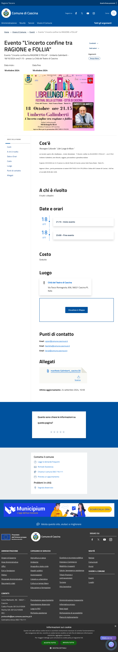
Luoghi (91, 582)
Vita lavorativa (65, 586)
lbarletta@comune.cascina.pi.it (57, 346)
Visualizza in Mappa (76, 310)
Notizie (91, 557)
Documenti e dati (8, 583)
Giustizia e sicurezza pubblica (71, 557)
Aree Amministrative (9, 562)
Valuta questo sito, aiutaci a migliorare (59, 524)
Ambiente (34, 562)
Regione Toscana (8, 3)
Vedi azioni (94, 48)
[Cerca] (114, 13)
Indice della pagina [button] (14, 139)
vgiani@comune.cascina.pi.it (56, 341)
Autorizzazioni (36, 574)
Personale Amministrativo (11, 579)
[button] (59, 648)
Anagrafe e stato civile (39, 566)
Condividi (94, 43)
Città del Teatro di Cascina (60, 282)
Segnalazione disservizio (40, 604)
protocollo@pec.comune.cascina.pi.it (16, 616)
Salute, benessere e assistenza (71, 570)
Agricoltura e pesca (38, 557)
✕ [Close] (114, 638)
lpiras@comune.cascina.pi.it (56, 350)
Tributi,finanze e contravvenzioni (65, 576)
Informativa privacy (67, 604)
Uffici (3, 566)
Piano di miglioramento (68, 617)
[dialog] (59, 638)
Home (6, 32)
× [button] (115, 626)
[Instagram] (92, 13)
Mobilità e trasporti (67, 566)
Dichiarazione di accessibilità (70, 612)
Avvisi (91, 566)
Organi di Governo (8, 557)
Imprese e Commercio (68, 561)
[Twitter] (81, 13)
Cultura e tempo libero (39, 583)
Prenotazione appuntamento (42, 600)
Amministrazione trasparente (71, 600)
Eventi (32, 32)
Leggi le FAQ (35, 608)
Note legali (63, 608)
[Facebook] (75, 13)
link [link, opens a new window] (82, 638)
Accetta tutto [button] (50, 643)
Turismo (62, 582)
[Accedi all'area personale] (107, 3)
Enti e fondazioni (8, 570)
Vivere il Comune (19, 32)
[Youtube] (86, 13)
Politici (4, 574)
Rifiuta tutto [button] (68, 643)
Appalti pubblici (37, 570)
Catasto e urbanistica (39, 579)
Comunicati (93, 562)
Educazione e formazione (40, 587)
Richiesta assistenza (39, 612)
